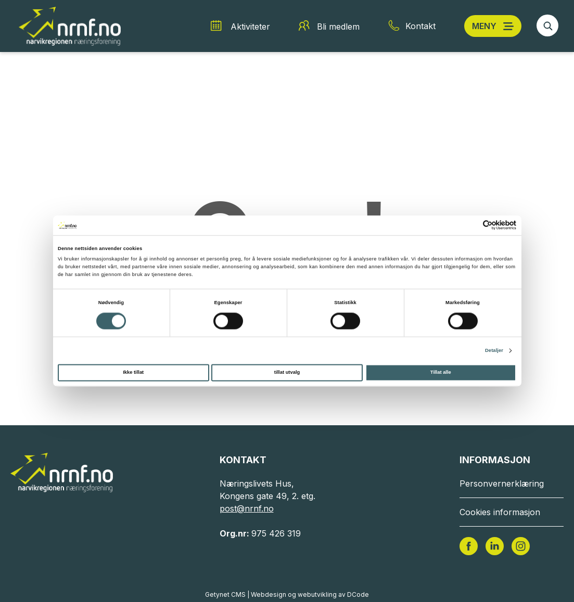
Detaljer (494, 350)
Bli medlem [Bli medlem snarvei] (338, 26)
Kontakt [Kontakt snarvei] (420, 26)
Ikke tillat (133, 372)
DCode (358, 594)
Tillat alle (440, 372)
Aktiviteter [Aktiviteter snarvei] (250, 26)
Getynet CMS (225, 594)
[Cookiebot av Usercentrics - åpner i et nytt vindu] (470, 225)
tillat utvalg (287, 372)
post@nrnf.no (247, 508)
